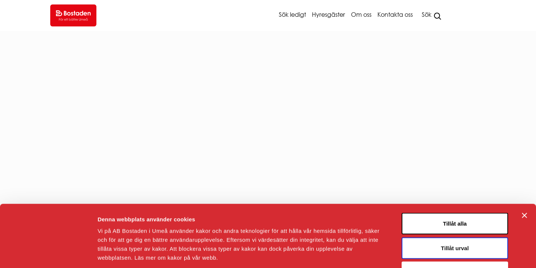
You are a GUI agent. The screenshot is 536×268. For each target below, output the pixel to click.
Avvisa (455, 219)
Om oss (361, 14)
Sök (426, 14)
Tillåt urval (455, 195)
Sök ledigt (292, 14)
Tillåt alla (455, 170)
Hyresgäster (328, 14)
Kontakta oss (395, 14)
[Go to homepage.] (73, 15)
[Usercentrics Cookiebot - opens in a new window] (48, 253)
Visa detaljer (404, 253)
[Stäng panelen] (524, 162)
